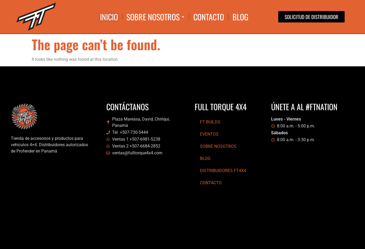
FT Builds (210, 121)
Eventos (209, 134)
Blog (205, 158)
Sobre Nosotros (218, 146)
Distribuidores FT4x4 (223, 170)
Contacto (211, 182)
